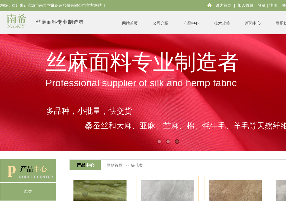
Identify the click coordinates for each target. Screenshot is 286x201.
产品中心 (191, 23)
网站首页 (130, 23)
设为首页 (223, 5)
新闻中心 (253, 23)
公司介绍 (160, 23)
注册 (273, 5)
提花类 (137, 165)
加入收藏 (245, 5)
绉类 (28, 191)
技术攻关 (222, 23)
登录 (262, 5)
